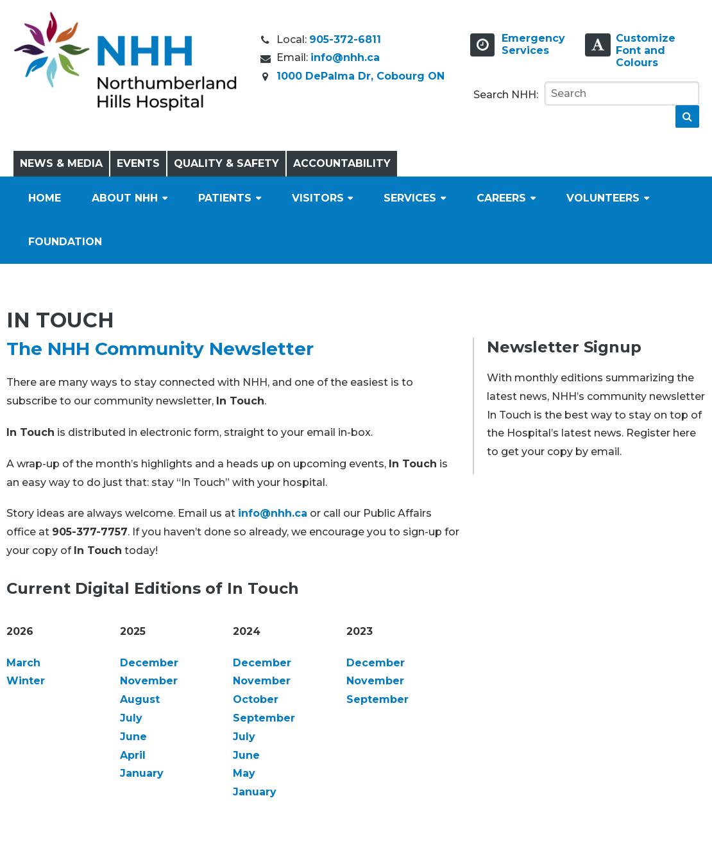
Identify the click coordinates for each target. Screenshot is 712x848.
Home (44, 198)
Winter (25, 681)
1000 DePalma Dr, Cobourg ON (360, 76)
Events (138, 163)
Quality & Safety (226, 163)
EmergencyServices (533, 44)
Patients (224, 198)
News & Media (61, 163)
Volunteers (603, 198)
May (244, 773)
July (131, 718)
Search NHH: (505, 95)
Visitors (318, 198)
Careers (501, 198)
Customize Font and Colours (645, 50)
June (133, 737)
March (23, 663)
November (149, 681)
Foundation (65, 242)
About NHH (125, 198)
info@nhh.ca (345, 57)
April (133, 755)
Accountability (342, 163)
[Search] (622, 93)
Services (410, 198)
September (264, 718)
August (140, 699)
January (142, 773)
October (255, 699)
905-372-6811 (345, 39)
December (149, 663)
